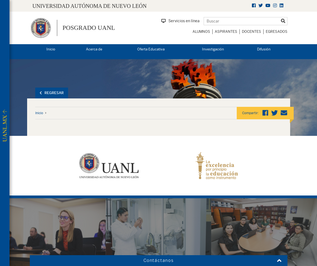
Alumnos (201, 32)
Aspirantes (226, 32)
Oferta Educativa (151, 49)
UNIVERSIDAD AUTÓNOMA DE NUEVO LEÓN (90, 6)
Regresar (52, 93)
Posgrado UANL (89, 27)
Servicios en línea (180, 21)
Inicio (50, 49)
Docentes (251, 32)
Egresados (276, 32)
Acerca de (94, 49)
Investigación (213, 49)
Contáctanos (158, 260)
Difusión (264, 49)
